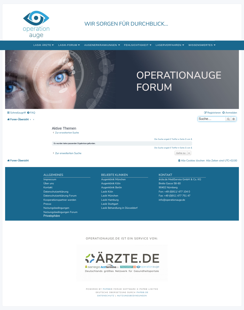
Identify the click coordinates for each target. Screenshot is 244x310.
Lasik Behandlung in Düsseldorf (119, 208)
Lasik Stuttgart (109, 204)
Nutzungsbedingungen (56, 208)
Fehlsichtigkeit (136, 45)
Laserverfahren (169, 45)
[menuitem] (31, 113)
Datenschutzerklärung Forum (60, 195)
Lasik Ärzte (42, 45)
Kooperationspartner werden (59, 200)
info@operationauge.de (172, 200)
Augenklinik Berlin (111, 187)
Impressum (49, 179)
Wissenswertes (200, 45)
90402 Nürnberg (168, 187)
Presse (47, 204)
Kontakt (47, 187)
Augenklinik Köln (111, 183)
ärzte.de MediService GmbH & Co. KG (180, 179)
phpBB (107, 289)
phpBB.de (142, 292)
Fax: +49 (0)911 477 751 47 (174, 195)
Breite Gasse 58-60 (170, 183)
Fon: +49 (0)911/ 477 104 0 (174, 191)
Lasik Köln (107, 191)
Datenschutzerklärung (55, 191)
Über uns (48, 183)
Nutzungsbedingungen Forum (60, 212)
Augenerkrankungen (100, 45)
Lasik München (109, 195)
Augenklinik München (113, 179)
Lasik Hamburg (110, 200)
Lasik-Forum (67, 45)
